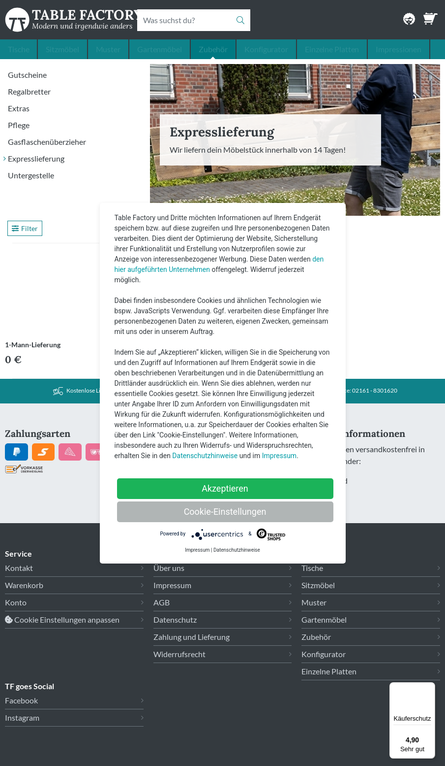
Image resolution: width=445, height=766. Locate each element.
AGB (161, 602)
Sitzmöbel (62, 49)
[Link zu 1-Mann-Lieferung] (55, 292)
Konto (16, 602)
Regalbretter (29, 91)
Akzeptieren (225, 488)
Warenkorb (24, 585)
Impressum (172, 585)
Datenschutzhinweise (204, 456)
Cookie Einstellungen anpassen (62, 619)
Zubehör (213, 49)
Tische (18, 49)
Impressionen (398, 49)
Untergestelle (31, 175)
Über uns (168, 567)
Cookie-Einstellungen (225, 511)
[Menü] (429, 688)
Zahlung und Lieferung (191, 636)
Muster (108, 49)
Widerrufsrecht (179, 654)
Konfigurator (266, 49)
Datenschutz (175, 619)
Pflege (19, 125)
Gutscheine (27, 74)
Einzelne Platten (332, 49)
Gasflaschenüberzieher (47, 141)
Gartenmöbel (159, 49)
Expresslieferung (36, 158)
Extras (19, 108)
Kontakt (19, 567)
